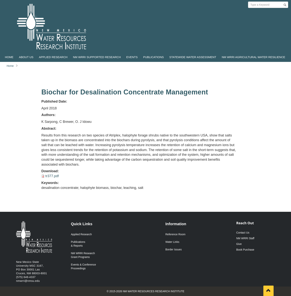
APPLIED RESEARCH (53, 57)
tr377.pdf (52, 176)
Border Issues (173, 249)
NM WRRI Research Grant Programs (83, 255)
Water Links (172, 241)
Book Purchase (245, 249)
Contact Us (242, 232)
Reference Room (175, 234)
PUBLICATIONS (153, 57)
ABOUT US (26, 57)
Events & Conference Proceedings (83, 266)
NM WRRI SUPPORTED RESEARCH (97, 57)
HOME (9, 57)
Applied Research (81, 234)
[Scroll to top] (268, 291)
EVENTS (132, 57)
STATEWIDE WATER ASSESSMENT (192, 57)
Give (239, 243)
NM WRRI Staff (245, 238)
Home (10, 65)
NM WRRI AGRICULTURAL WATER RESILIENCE (253, 57)
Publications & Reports (78, 243)
